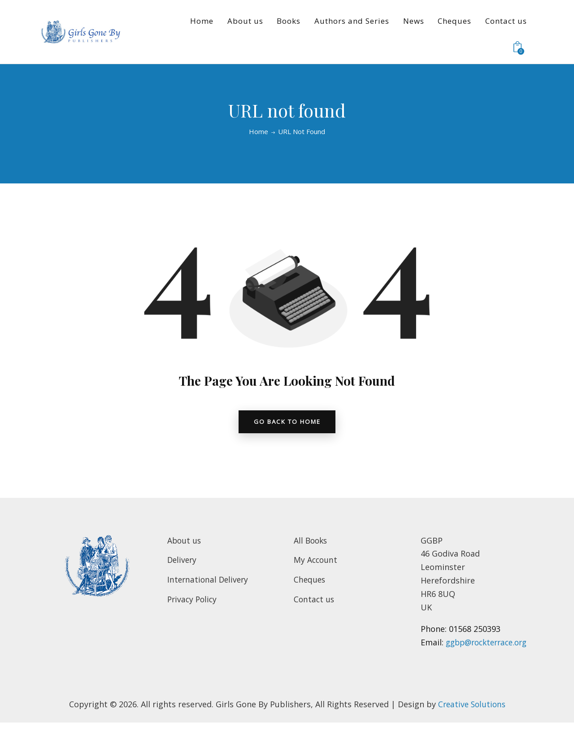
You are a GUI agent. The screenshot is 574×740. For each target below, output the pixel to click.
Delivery (182, 563)
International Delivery (209, 583)
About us (184, 544)
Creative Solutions (471, 720)
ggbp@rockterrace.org (465, 659)
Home (258, 131)
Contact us (314, 602)
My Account (316, 563)
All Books (311, 544)
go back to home (287, 423)
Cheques (310, 583)
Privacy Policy (193, 602)
